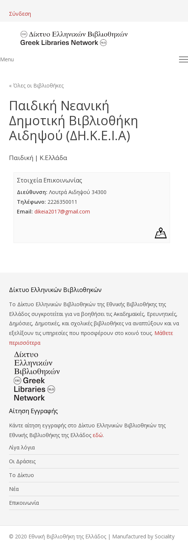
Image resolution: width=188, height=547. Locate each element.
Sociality (165, 536)
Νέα (14, 488)
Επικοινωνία (24, 502)
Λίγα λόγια (22, 447)
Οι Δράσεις (22, 461)
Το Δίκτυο (21, 475)
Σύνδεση (20, 13)
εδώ (98, 435)
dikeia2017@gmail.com (62, 211)
